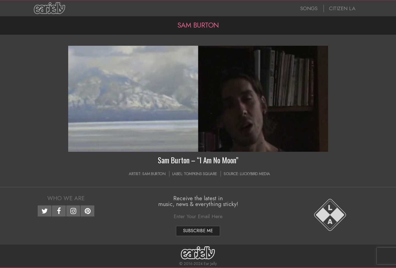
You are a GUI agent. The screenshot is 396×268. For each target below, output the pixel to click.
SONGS (309, 8)
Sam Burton (153, 174)
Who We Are (66, 198)
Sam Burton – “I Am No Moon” (198, 160)
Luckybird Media (255, 174)
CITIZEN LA (342, 8)
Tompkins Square (200, 174)
